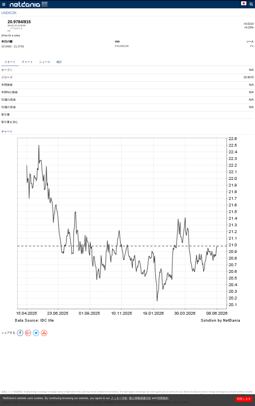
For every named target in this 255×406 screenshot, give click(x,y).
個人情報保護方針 (140, 398)
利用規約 (162, 398)
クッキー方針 (119, 398)
